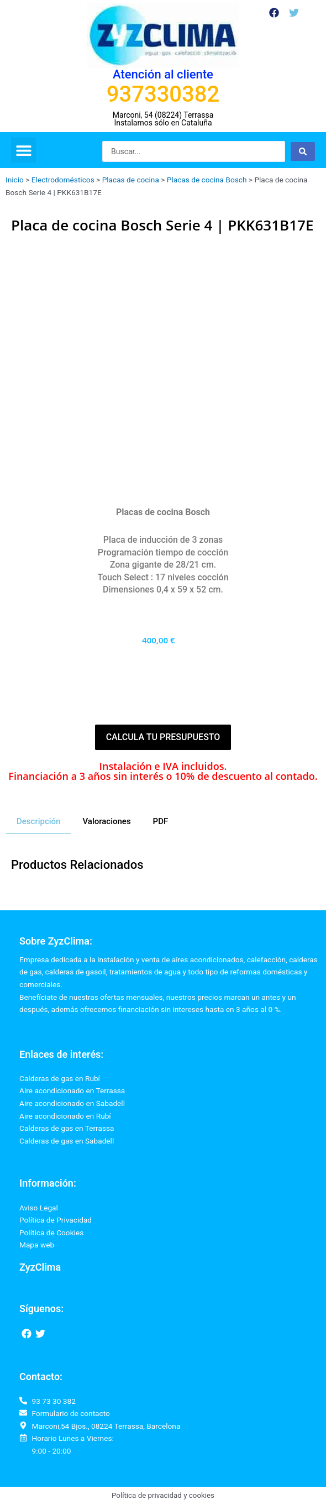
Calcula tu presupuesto (163, 737)
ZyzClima (40, 1267)
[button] (23, 150)
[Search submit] (303, 151)
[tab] (38, 822)
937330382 (163, 94)
